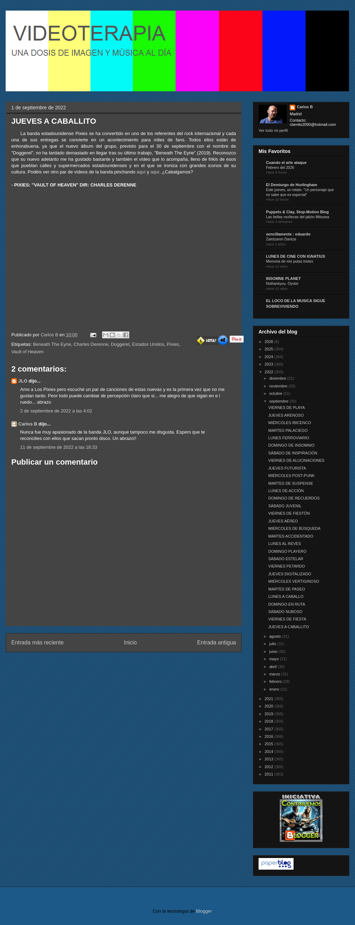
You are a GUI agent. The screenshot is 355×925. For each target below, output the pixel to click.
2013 (269, 759)
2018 (269, 721)
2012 (269, 767)
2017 (269, 729)
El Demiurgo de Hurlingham (291, 185)
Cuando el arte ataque (286, 162)
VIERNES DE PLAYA (286, 407)
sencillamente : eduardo (288, 234)
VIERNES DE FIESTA (287, 619)
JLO (22, 381)
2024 (269, 357)
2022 (269, 372)
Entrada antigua (216, 642)
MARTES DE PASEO (286, 589)
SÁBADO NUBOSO (285, 611)
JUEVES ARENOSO (285, 415)
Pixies (173, 344)
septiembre (279, 401)
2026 (269, 341)
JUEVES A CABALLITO (288, 627)
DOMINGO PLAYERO (287, 551)
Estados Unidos (148, 344)
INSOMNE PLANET (283, 278)
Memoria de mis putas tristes (289, 261)
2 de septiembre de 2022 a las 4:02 (56, 411)
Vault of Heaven (27, 351)
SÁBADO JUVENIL (284, 506)
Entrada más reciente (37, 642)
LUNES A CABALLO (285, 596)
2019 (269, 714)
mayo (274, 659)
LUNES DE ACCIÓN (285, 491)
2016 (269, 736)
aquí (141, 171)
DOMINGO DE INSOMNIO (291, 445)
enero (274, 689)
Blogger (204, 911)
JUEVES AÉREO (283, 521)
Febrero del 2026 (280, 168)
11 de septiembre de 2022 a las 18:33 (58, 447)
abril (273, 666)
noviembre (278, 386)
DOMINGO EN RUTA (286, 604)
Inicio (130, 642)
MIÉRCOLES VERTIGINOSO (293, 581)
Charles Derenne (90, 344)
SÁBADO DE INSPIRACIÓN (292, 453)
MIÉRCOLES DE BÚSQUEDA (294, 528)
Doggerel (120, 344)
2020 (269, 706)
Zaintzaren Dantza (281, 239)
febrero (276, 681)
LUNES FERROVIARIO (288, 438)
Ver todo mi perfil (273, 130)
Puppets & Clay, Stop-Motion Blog (297, 212)
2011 (269, 774)
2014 (269, 751)
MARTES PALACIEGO (287, 430)
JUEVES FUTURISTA (287, 468)
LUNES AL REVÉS (284, 543)
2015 (269, 744)
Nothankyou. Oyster (282, 284)
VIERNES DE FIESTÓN (288, 513)
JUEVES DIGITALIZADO (289, 574)
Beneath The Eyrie (52, 344)
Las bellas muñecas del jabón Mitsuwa (297, 217)
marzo (275, 674)
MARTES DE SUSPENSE (290, 483)
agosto (275, 636)
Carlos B (50, 334)
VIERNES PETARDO (286, 566)
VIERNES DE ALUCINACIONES (296, 460)
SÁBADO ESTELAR (285, 559)
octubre (276, 393)
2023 (269, 364)
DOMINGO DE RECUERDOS (293, 498)
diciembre (278, 378)
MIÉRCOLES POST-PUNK (291, 475)
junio (273, 651)
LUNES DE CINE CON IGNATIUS (295, 256)
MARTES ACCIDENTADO (290, 536)
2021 (269, 699)
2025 (269, 349)
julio (273, 644)
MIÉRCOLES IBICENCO (289, 423)
